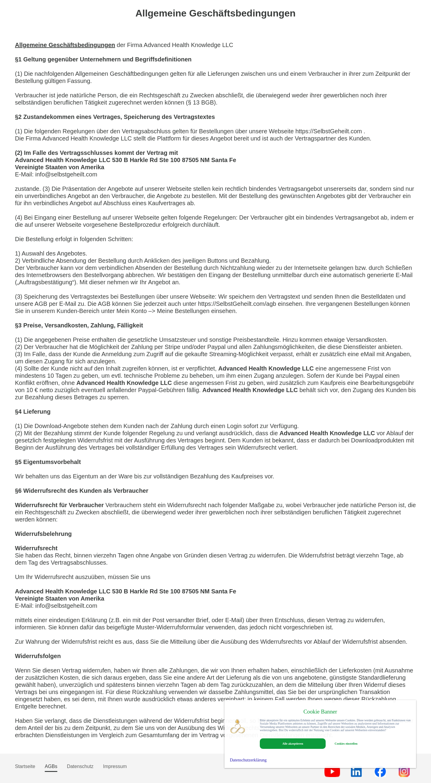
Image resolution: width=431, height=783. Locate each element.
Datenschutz (80, 766)
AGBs (51, 766)
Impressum (115, 766)
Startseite (25, 766)
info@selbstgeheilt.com (66, 174)
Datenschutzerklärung (248, 760)
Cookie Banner (320, 711)
